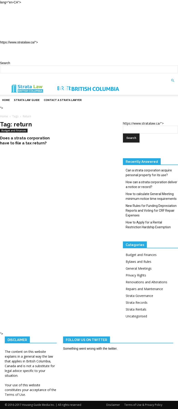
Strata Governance (139, 296)
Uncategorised (136, 316)
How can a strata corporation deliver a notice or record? (151, 184)
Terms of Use (15, 394)
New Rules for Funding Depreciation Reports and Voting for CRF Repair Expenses (151, 210)
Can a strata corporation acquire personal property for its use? (149, 172)
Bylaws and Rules (138, 261)
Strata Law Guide (27, 25)
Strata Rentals (136, 309)
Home (14, 14)
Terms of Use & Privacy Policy (143, 405)
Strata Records (136, 302)
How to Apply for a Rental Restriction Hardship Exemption (148, 225)
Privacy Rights (136, 275)
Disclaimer (113, 405)
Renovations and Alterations (146, 282)
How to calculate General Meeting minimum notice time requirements (151, 196)
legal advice (13, 371)
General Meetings (139, 268)
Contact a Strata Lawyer (36, 35)
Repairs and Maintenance (144, 289)
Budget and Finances (13, 130)
